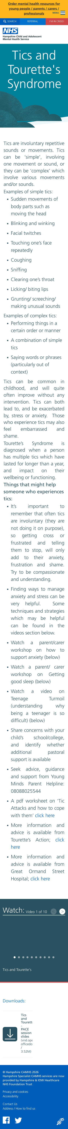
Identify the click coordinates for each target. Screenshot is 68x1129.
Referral (32, 21)
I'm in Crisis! (56, 21)
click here (45, 815)
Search (9, 21)
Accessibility (10, 1096)
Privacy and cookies (15, 1091)
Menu (58, 13)
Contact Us (10, 1104)
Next (62, 911)
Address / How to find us (19, 1108)
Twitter (18, 1120)
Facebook (6, 1120)
